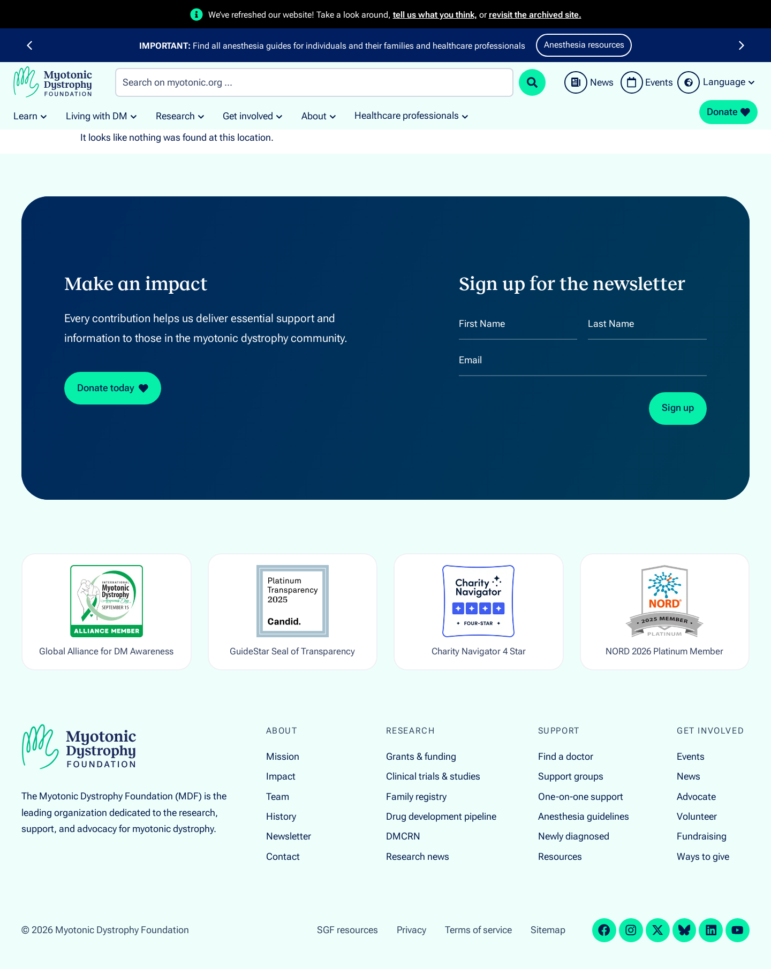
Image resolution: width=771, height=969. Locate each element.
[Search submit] (532, 82)
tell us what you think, (435, 15)
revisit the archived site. (535, 15)
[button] (29, 45)
